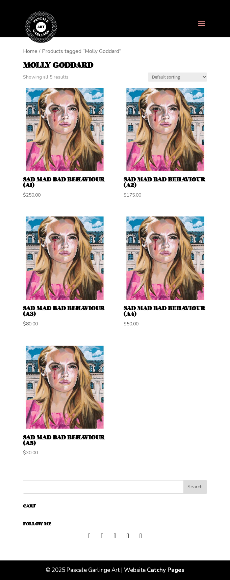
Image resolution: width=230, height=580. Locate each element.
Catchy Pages (165, 570)
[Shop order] (177, 77)
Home (30, 51)
